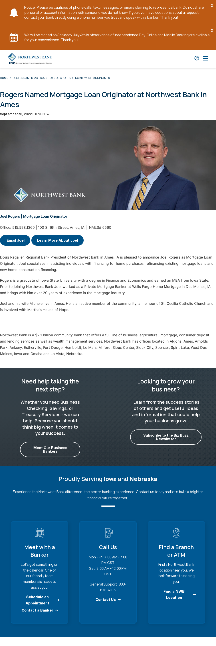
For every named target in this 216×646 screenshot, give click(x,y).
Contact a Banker (37, 610)
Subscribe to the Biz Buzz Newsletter (165, 437)
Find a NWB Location (174, 594)
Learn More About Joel (57, 240)
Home (4, 78)
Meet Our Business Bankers (50, 449)
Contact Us (105, 599)
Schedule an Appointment (37, 600)
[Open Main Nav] (205, 58)
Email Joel (15, 240)
